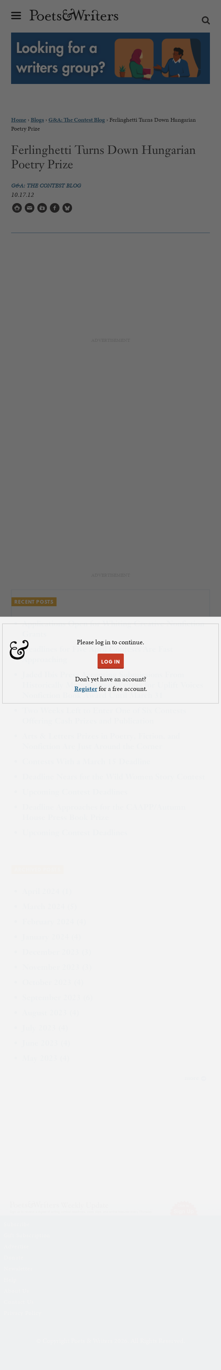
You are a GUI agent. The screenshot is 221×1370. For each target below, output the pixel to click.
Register (85, 688)
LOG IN (110, 661)
